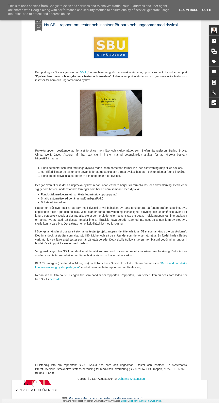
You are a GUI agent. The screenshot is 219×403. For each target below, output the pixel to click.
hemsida (55, 224)
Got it (207, 10)
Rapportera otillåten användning (145, 401)
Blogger (124, 401)
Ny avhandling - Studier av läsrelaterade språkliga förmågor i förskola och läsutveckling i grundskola (104, 308)
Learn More (188, 10)
